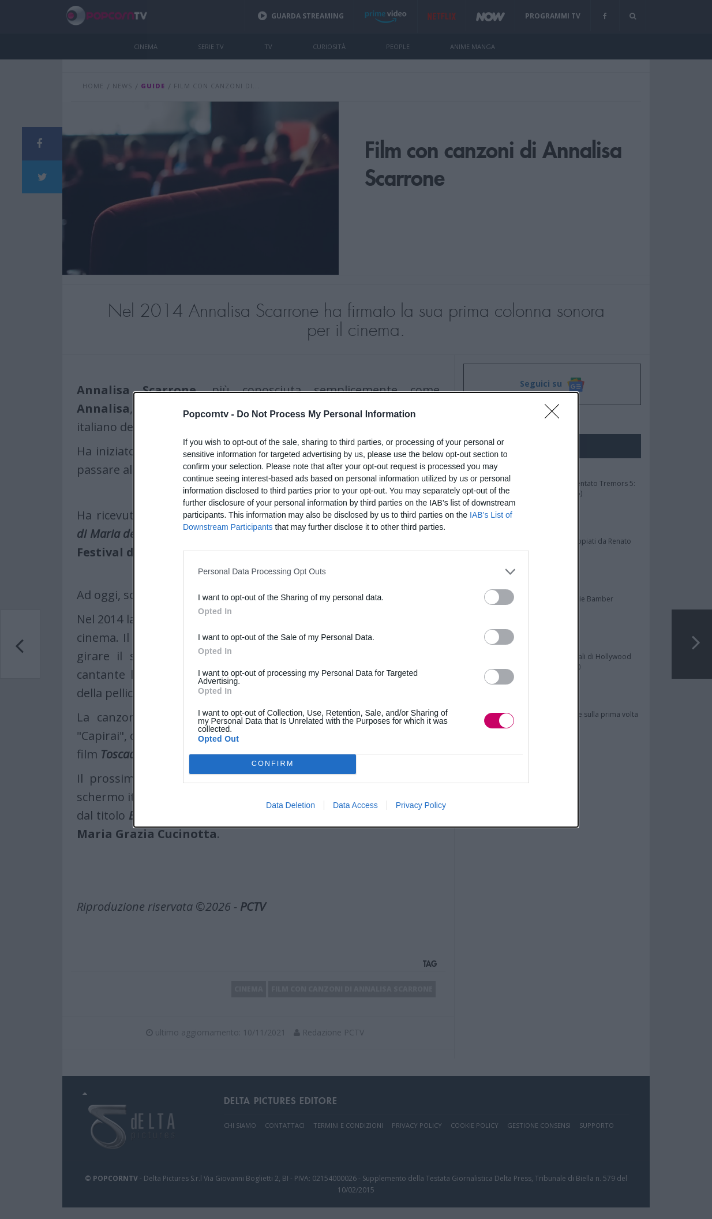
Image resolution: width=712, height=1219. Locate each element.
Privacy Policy (421, 805)
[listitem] (356, 572)
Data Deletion (290, 805)
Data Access (355, 805)
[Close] (556, 415)
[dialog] (356, 609)
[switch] (499, 597)
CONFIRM (272, 764)
